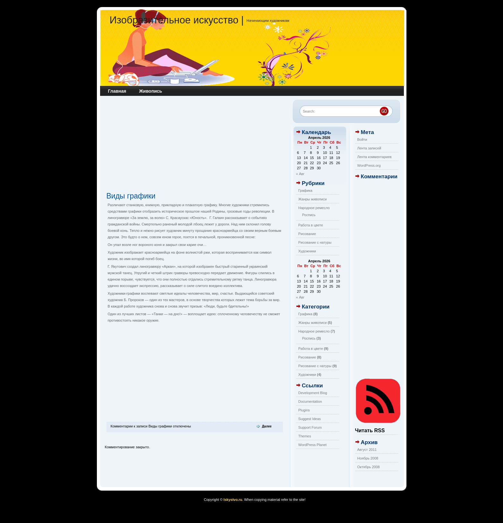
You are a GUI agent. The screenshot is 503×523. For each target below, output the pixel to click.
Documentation (310, 401)
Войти (362, 139)
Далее (267, 426)
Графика (305, 190)
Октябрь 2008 (368, 467)
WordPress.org (369, 165)
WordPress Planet (312, 445)
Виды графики (131, 196)
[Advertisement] (195, 145)
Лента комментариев (374, 157)
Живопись (150, 91)
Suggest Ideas (309, 419)
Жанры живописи (312, 199)
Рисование (307, 234)
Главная (117, 91)
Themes (304, 436)
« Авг (300, 174)
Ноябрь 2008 (368, 458)
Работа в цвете (310, 225)
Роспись (309, 215)
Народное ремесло (314, 208)
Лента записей (369, 148)
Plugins (304, 410)
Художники (307, 251)
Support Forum (310, 427)
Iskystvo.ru (233, 500)
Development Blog (312, 393)
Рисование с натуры (315, 242)
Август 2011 (367, 449)
